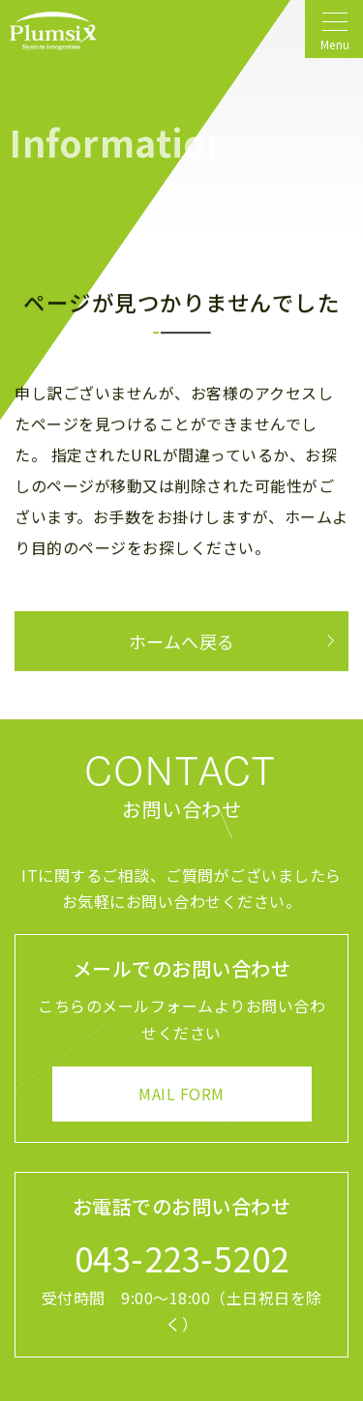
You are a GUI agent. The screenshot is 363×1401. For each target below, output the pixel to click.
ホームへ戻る (182, 641)
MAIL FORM (181, 1093)
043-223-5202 (182, 1257)
